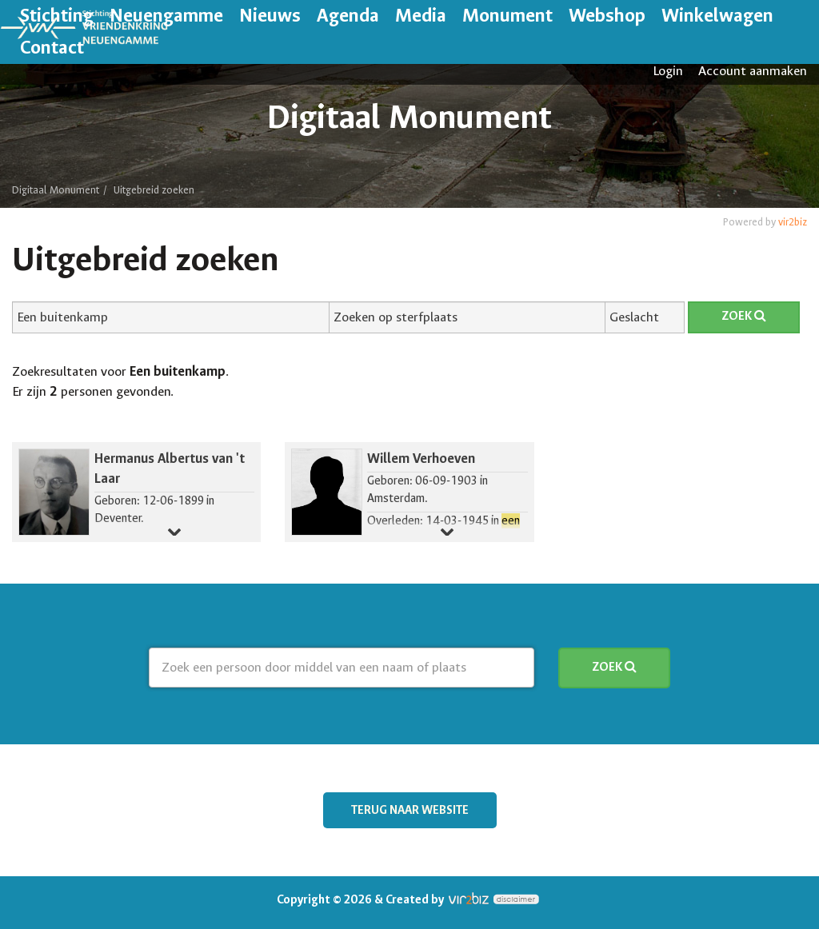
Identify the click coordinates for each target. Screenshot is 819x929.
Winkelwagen (717, 15)
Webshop (607, 15)
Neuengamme (166, 15)
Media (420, 15)
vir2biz (792, 222)
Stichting (57, 15)
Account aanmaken (752, 70)
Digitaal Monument (55, 190)
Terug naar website (410, 810)
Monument (507, 15)
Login (668, 70)
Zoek (743, 316)
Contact (52, 47)
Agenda (348, 15)
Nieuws (270, 15)
